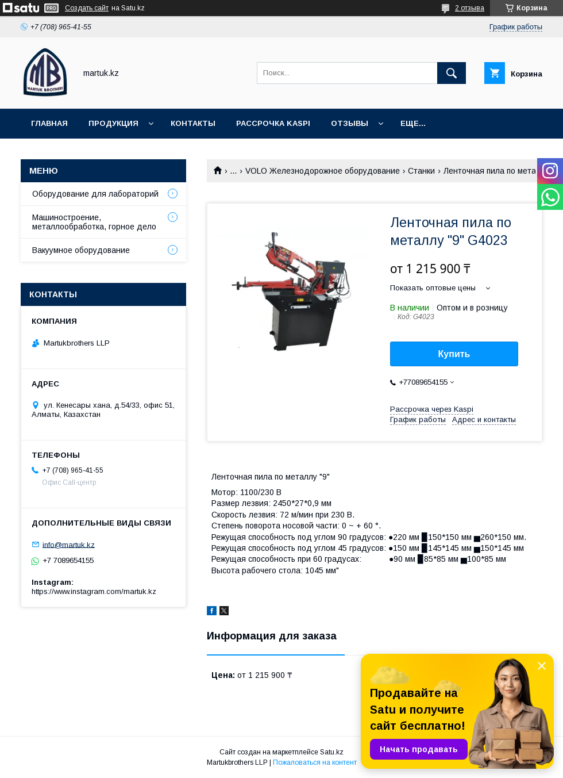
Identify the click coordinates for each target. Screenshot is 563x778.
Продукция (113, 123)
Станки (421, 170)
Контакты (193, 123)
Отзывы (349, 123)
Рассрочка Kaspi (273, 123)
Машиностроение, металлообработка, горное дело (94, 222)
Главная (49, 123)
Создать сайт (87, 8)
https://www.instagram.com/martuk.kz (94, 591)
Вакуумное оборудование (81, 250)
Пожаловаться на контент (315, 762)
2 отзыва (469, 8)
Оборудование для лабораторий (95, 193)
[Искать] (451, 73)
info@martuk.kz (69, 544)
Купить (454, 354)
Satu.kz (332, 752)
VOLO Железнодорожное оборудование (322, 170)
